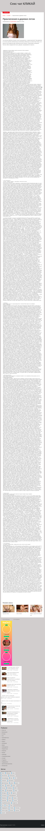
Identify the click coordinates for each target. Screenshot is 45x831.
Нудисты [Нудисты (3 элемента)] (14, 793)
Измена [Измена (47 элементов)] (8, 785)
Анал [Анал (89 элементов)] (3, 773)
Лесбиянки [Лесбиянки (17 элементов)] (9, 788)
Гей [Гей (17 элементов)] (15, 778)
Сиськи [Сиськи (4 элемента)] (15, 800)
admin (15, 21)
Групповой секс (5, 737)
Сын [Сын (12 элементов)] (3, 805)
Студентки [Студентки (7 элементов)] (14, 802)
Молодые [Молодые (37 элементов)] (4, 793)
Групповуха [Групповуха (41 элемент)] (11, 780)
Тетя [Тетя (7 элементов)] (7, 805)
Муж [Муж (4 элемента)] (9, 793)
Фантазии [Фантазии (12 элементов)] (17, 807)
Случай (8, 15)
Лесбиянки (4, 743)
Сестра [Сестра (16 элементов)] (10, 800)
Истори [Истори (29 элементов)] (3, 788)
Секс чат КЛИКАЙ (22, 3)
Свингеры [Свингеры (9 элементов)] (4, 800)
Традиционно (5, 761)
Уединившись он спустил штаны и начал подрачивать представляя (13, 720)
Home (4, 15)
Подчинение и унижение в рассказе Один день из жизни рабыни (13, 691)
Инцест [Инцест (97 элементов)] (13, 785)
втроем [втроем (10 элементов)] (3, 812)
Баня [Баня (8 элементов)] (13, 773)
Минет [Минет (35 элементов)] (16, 790)
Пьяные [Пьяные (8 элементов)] (15, 797)
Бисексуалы (4, 732)
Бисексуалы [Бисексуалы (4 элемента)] (12, 775)
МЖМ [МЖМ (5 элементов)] (15, 788)
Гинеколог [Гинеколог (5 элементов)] (4, 780)
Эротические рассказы (7, 763)
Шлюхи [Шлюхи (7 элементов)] (11, 810)
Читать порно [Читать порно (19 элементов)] (5, 810)
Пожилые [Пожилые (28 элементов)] (4, 797)
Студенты (4, 760)
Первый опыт (5, 748)
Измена (3, 739)
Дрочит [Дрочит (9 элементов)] (16, 783)
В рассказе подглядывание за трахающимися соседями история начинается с (13, 713)
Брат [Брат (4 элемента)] (11, 778)
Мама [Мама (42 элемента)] (3, 790)
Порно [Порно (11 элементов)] (9, 797)
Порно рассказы (3, 825)
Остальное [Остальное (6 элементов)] (4, 795)
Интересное (4, 765)
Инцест (3, 741)
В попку (3, 733)
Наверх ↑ (43, 825)
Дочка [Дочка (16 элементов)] (11, 783)
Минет (3, 745)
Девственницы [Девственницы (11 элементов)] (5, 783)
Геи (2, 735)
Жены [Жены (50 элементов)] (3, 785)
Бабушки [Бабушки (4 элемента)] (8, 773)
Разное (3, 752)
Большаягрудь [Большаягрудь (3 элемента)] (5, 778)
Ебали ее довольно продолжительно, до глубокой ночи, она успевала (13, 679)
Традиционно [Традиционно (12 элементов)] (5, 807)
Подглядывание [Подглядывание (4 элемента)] (12, 795)
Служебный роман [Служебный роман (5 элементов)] (6, 802)
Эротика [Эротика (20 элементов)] (17, 810)
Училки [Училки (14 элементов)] (11, 807)
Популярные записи (6, 620)
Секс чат (4, 730)
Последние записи (16, 620)
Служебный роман (6, 756)
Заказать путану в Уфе (6, 771)
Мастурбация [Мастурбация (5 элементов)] (10, 790)
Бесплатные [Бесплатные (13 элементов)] (4, 775)
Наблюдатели (5, 747)
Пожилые (4, 750)
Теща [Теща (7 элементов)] (11, 805)
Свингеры (4, 754)
